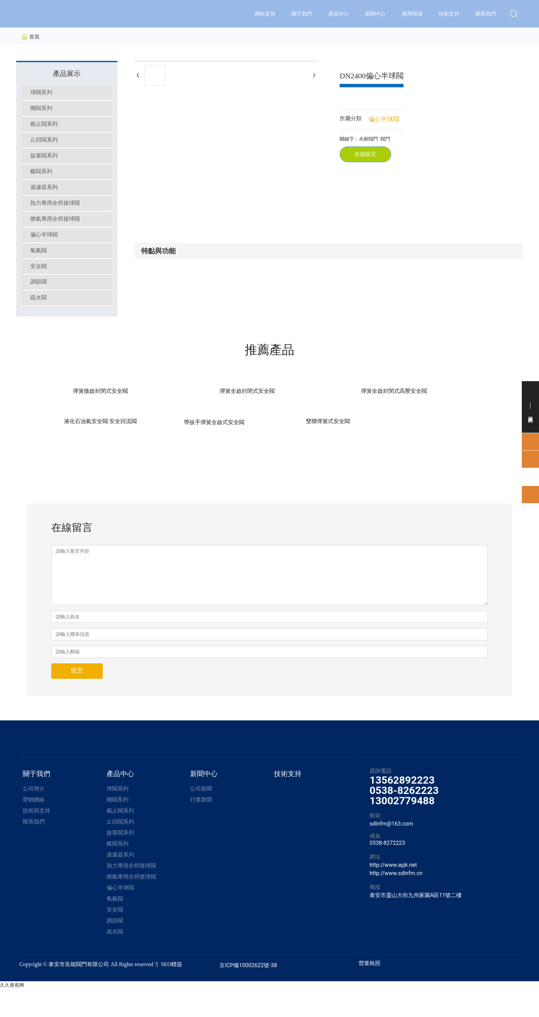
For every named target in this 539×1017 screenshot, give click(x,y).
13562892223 (402, 808)
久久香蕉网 (12, 1013)
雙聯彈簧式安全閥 (472, 450)
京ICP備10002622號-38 (248, 993)
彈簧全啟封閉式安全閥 (148, 450)
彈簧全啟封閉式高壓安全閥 (229, 450)
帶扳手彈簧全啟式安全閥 (391, 450)
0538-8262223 (404, 818)
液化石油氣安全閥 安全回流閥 (310, 450)
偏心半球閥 (383, 119)
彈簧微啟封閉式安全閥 (67, 450)
